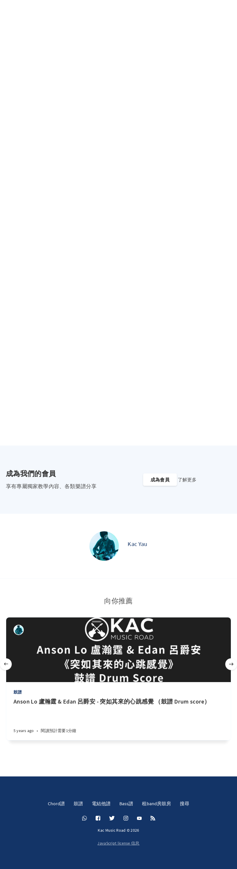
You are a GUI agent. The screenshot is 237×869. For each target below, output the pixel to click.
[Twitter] (112, 818)
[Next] (231, 664)
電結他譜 (101, 803)
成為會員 (160, 480)
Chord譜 (56, 803)
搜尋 (184, 803)
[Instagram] (125, 818)
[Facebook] (98, 818)
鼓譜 (17, 692)
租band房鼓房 (156, 803)
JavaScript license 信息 (118, 843)
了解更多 (187, 480)
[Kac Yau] (104, 546)
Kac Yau (137, 543)
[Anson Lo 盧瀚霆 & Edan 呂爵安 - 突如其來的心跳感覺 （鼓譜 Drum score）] (118, 719)
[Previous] (6, 664)
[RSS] (152, 818)
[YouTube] (139, 818)
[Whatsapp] (84, 818)
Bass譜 (126, 803)
